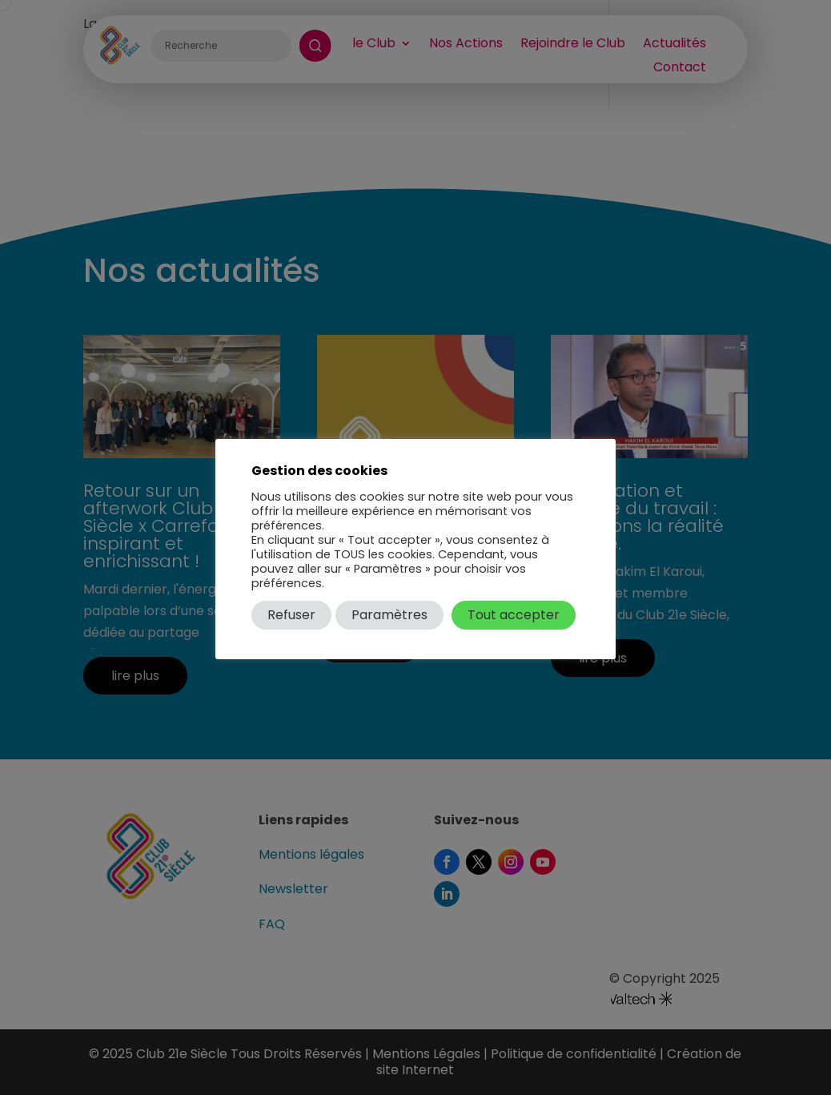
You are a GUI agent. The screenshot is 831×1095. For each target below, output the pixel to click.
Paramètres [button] (389, 615)
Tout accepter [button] (514, 615)
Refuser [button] (291, 615)
